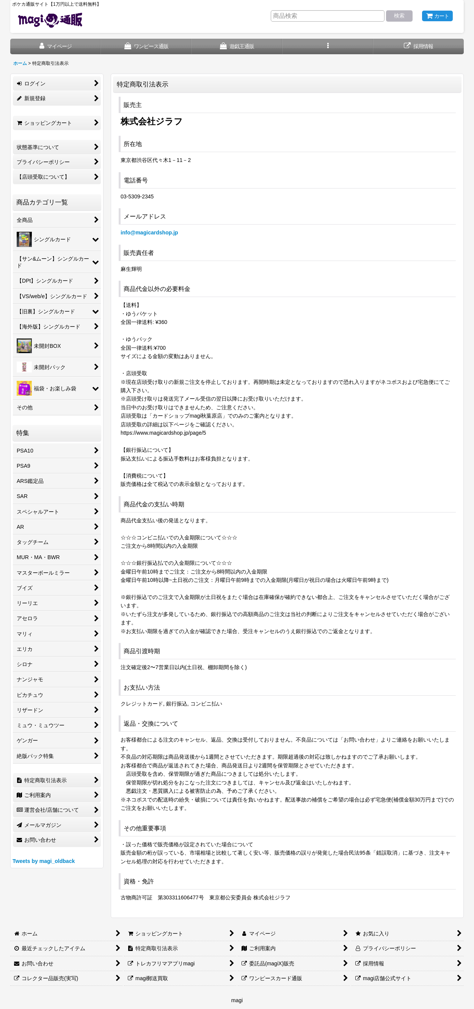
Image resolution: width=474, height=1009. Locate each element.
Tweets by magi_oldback (44, 861)
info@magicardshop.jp (149, 232)
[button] (328, 46)
